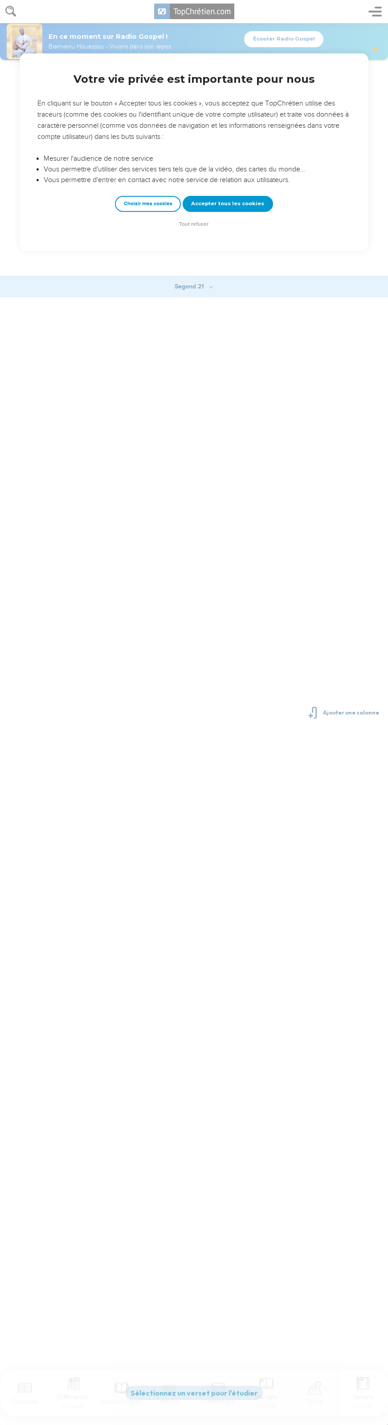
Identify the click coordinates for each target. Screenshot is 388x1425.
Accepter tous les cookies (227, 203)
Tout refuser (193, 224)
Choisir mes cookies (148, 204)
